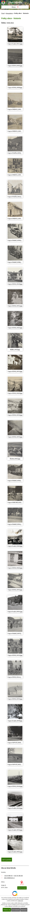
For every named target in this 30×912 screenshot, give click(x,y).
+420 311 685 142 (8, 875)
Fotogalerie (9, 13)
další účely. (20, 900)
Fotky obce (10, 23)
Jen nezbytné (15, 910)
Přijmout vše (6, 910)
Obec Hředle (15, 2)
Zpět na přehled (6, 859)
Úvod (2, 13)
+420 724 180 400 (18, 875)
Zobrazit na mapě (22, 888)
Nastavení (24, 910)
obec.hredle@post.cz (9, 878)
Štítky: (3, 23)
